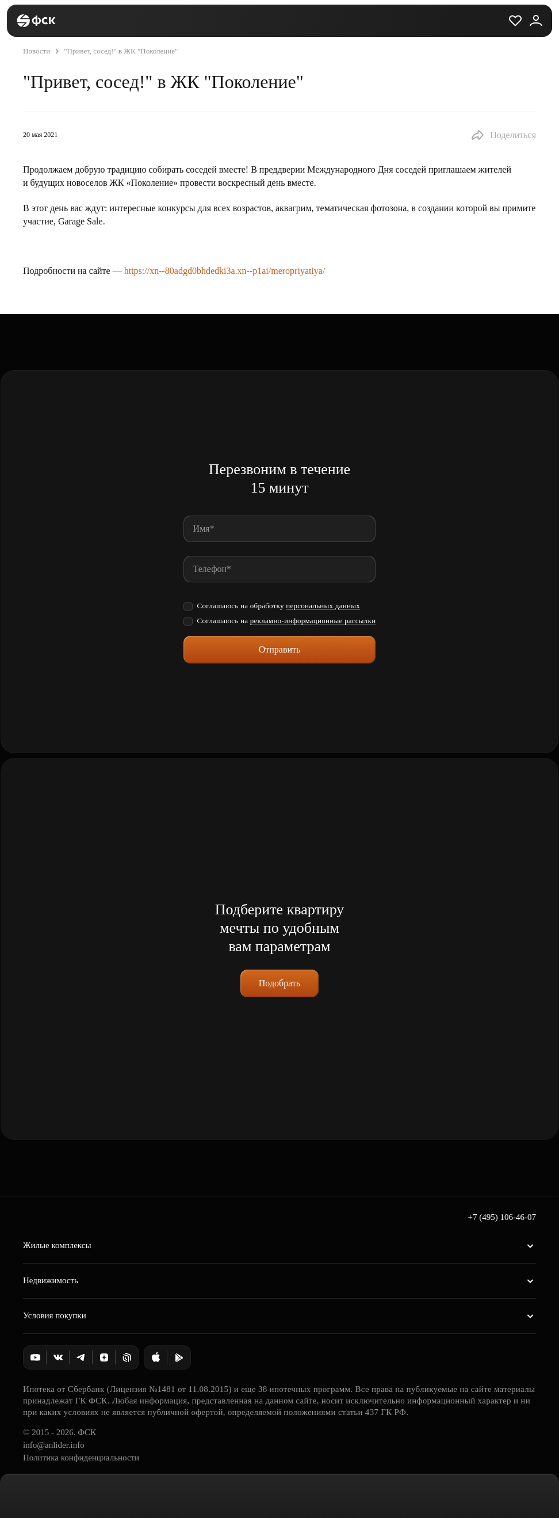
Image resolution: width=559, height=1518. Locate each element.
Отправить (280, 649)
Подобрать (279, 983)
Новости (36, 51)
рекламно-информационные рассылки (313, 620)
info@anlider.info (54, 1445)
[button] (503, 135)
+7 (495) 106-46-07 (502, 1217)
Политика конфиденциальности (81, 1457)
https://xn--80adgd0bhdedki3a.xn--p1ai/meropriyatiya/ (225, 271)
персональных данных (323, 605)
